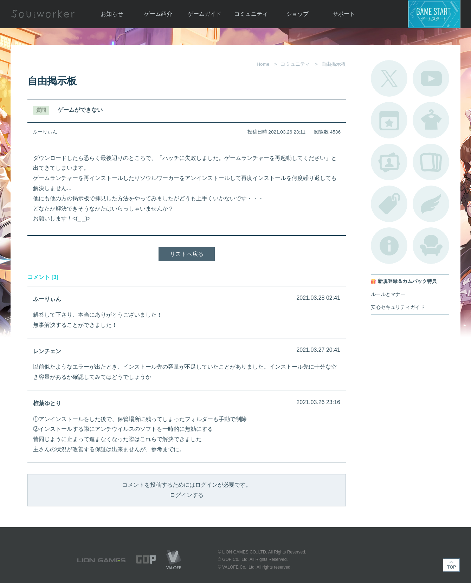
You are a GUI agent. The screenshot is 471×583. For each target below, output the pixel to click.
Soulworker (43, 14)
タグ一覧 (389, 204)
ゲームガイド (204, 14)
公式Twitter (389, 78)
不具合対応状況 (389, 245)
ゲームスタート (434, 14)
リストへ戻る (187, 254)
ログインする (187, 495)
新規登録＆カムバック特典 (407, 281)
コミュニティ (251, 14)
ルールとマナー (388, 294)
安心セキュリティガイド (398, 307)
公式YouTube (431, 78)
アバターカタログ (431, 120)
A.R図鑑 (431, 162)
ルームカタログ (431, 245)
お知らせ (112, 14)
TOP (451, 565)
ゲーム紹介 (158, 14)
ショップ (297, 14)
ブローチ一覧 (431, 204)
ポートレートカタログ (389, 162)
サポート (344, 14)
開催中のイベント (389, 120)
